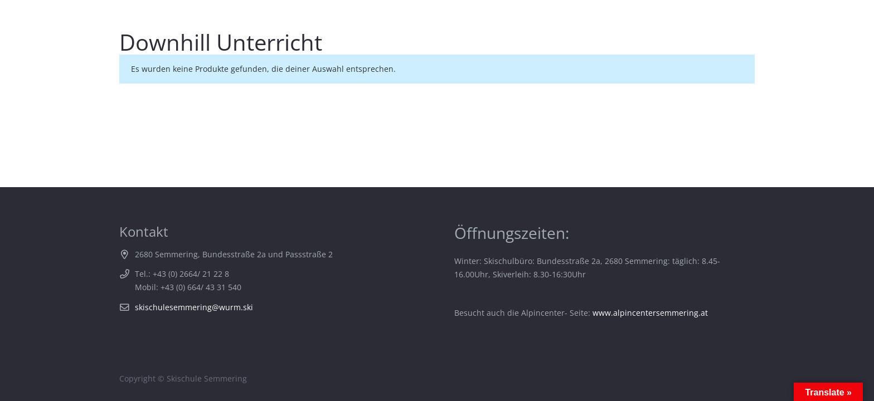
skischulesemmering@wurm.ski (194, 307)
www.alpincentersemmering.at (650, 312)
